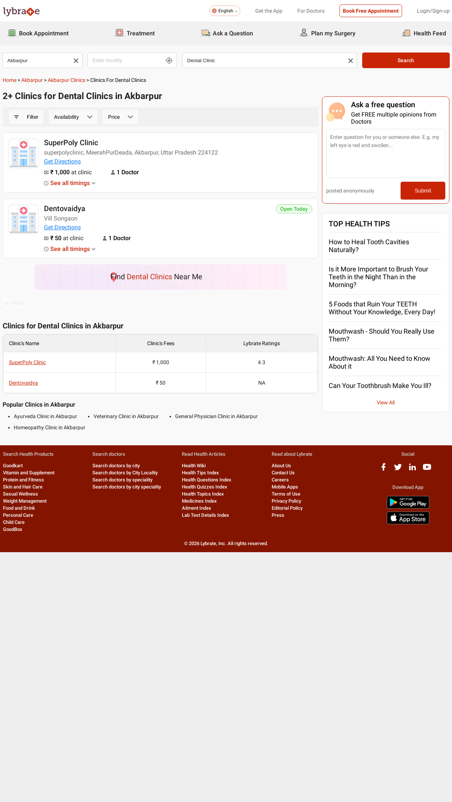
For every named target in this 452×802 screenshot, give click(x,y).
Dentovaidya (64, 208)
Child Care (14, 522)
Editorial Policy (287, 508)
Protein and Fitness (23, 480)
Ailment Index (196, 508)
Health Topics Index (203, 494)
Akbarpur (32, 80)
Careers (280, 480)
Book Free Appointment (371, 11)
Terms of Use (286, 494)
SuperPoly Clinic (71, 142)
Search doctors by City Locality (125, 472)
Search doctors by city (116, 465)
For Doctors (311, 11)
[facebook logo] (383, 469)
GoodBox (12, 529)
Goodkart (13, 465)
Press (278, 515)
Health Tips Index (200, 472)
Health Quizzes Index (204, 487)
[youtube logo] (427, 469)
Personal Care (18, 515)
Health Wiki (194, 465)
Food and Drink (19, 508)
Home (9, 80)
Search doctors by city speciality (126, 487)
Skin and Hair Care (22, 487)
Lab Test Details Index (205, 515)
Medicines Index (199, 501)
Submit (423, 191)
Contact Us (283, 472)
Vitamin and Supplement (28, 472)
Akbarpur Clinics (66, 80)
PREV (15, 303)
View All (386, 402)
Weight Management (25, 501)
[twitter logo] (397, 469)
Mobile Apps (285, 487)
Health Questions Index (206, 480)
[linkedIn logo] (412, 469)
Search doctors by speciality (122, 480)
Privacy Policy (286, 501)
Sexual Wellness (20, 494)
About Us (281, 465)
